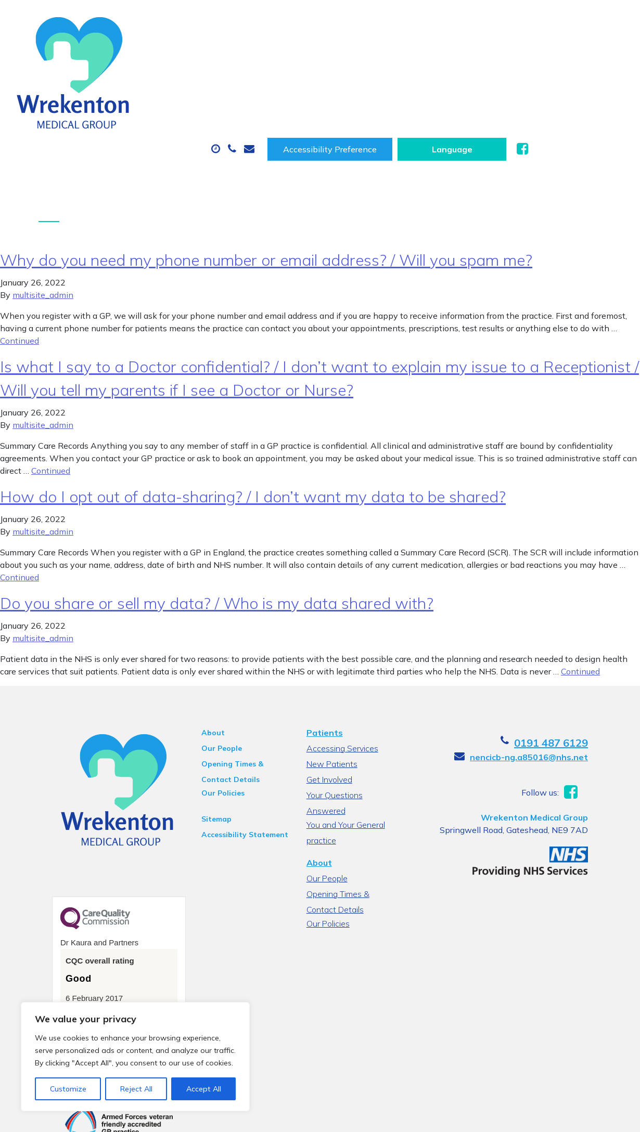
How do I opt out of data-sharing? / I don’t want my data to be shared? (253, 435)
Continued (19, 279)
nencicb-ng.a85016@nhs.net (557, 695)
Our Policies (210, 731)
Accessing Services (341, 686)
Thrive (606, 1115)
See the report (68, 953)
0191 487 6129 (580, 680)
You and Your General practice (344, 750)
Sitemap (204, 757)
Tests (519, 51)
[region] (135, 1056)
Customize (68, 1089)
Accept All (203, 1089)
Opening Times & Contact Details (236, 703)
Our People (209, 686)
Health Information (267, 88)
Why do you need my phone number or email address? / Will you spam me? (266, 198)
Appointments (241, 51)
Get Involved (328, 717)
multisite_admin (42, 233)
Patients (323, 671)
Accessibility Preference (434, 19)
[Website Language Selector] (556, 19)
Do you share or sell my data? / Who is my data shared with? (216, 541)
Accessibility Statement (232, 772)
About (147, 51)
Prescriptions (342, 51)
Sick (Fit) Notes (439, 51)
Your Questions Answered (353, 733)
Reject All (136, 1089)
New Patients (156, 88)
